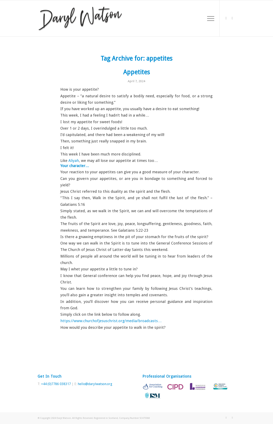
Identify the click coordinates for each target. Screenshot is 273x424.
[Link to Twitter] (226, 18)
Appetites (136, 72)
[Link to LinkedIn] (232, 18)
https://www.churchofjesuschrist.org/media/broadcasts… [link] (111, 321)
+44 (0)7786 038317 (56, 384)
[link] (73, 160)
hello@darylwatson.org (95, 384)
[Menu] (209, 18)
